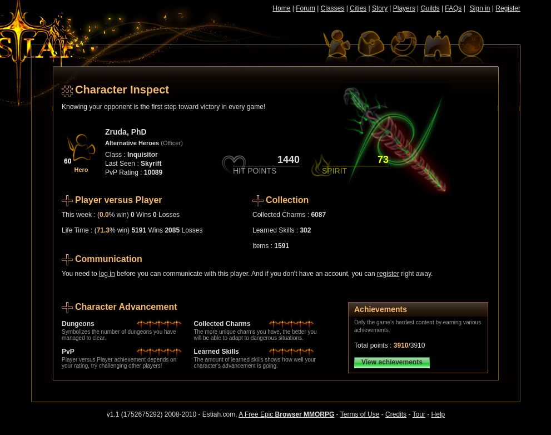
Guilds (430, 8)
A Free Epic (286, 414)
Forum (305, 8)
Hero (81, 169)
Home (281, 8)
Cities (358, 8)
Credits (395, 414)
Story (380, 8)
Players (404, 8)
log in (107, 274)
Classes (333, 8)
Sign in (480, 8)
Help (438, 414)
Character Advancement (126, 307)
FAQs (453, 8)
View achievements (392, 362)
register (388, 274)
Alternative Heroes (132, 143)
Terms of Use (360, 414)
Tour (419, 414)
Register (507, 8)
